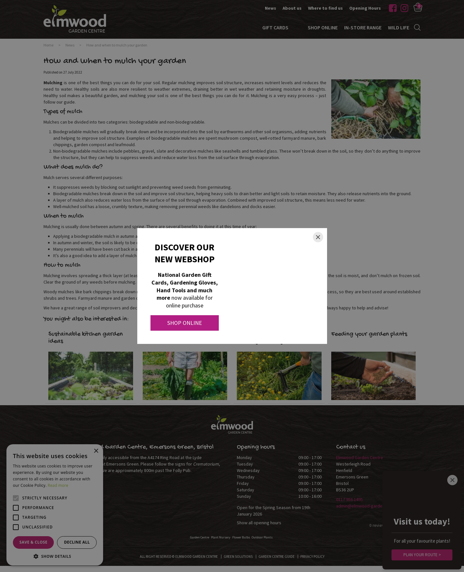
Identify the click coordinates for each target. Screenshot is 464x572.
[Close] (318, 237)
